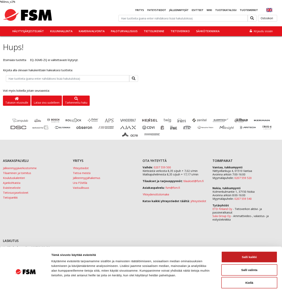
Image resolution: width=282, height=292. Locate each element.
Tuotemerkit (249, 10)
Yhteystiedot (156, 10)
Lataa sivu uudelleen (47, 102)
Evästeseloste (12, 188)
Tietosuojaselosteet (15, 192)
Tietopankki (10, 197)
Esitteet (197, 10)
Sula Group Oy (221, 216)
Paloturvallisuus (124, 31)
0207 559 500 (162, 167)
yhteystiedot (198, 201)
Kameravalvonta (92, 31)
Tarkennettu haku (76, 100)
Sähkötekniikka (208, 31)
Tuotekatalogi (226, 10)
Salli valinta (249, 253)
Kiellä (249, 266)
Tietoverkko (180, 31)
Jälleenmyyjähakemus (86, 178)
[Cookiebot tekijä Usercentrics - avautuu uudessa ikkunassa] (25, 284)
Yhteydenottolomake (156, 194)
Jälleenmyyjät (179, 10)
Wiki (209, 10)
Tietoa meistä (81, 173)
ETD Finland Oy (222, 209)
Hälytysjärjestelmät (28, 31)
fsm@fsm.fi (172, 188)
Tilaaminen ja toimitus (17, 173)
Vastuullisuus (81, 188)
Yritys (139, 10)
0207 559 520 (243, 178)
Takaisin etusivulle (16, 100)
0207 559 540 (243, 199)
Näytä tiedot (209, 284)
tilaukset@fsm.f (193, 181)
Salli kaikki (249, 240)
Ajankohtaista (11, 183)
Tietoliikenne (154, 31)
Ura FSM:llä (80, 183)
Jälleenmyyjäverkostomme (20, 168)
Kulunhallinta (61, 31)
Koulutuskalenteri (14, 178)
